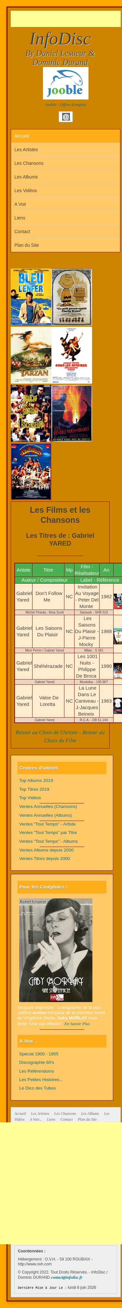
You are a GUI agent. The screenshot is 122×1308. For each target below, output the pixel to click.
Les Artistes (26, 149)
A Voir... (36, 1119)
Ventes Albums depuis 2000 (46, 850)
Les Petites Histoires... (41, 1079)
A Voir (20, 204)
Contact (22, 231)
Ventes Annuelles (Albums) (45, 815)
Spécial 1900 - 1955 (39, 1053)
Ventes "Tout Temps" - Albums (48, 841)
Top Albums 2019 (36, 780)
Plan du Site (26, 245)
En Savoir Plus (77, 1023)
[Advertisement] (66, 19)
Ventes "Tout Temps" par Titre (48, 832)
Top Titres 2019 (34, 789)
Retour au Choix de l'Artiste (47, 732)
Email (66, 117)
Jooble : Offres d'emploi (65, 104)
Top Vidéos (30, 797)
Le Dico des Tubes (37, 1088)
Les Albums (26, 176)
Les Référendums (36, 1071)
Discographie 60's (36, 1062)
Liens (19, 217)
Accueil (21, 136)
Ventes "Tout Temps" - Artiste (47, 824)
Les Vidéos (25, 190)
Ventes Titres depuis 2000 (44, 858)
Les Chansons (29, 163)
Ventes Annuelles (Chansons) (48, 806)
